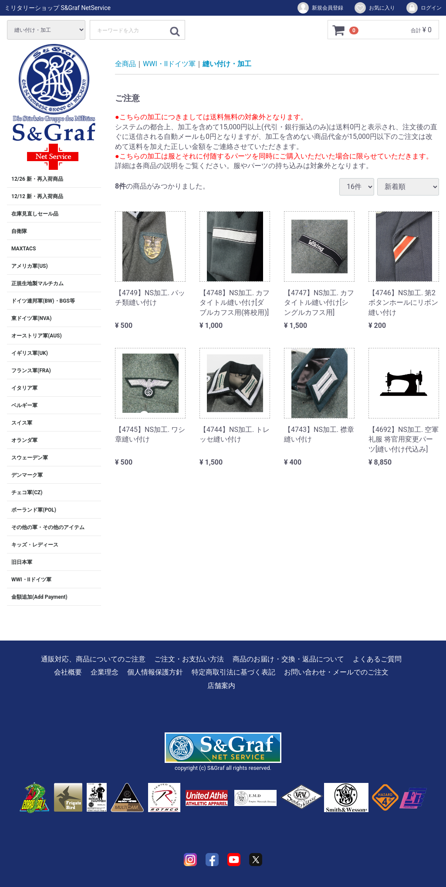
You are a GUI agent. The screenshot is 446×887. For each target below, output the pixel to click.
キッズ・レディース (34, 545)
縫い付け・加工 (227, 64)
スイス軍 (21, 423)
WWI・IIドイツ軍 (31, 580)
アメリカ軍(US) (29, 266)
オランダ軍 (24, 440)
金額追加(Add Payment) (39, 597)
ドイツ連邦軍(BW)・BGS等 (43, 301)
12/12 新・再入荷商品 (37, 196)
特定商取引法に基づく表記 (233, 672)
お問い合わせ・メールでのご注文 (336, 672)
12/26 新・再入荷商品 (37, 179)
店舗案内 (221, 685)
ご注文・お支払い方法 (189, 659)
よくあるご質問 (377, 659)
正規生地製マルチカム (37, 283)
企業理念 (104, 672)
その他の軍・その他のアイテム (47, 527)
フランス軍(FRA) (31, 371)
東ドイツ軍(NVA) (31, 318)
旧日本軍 (21, 562)
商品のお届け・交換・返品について (288, 659)
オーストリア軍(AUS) (36, 336)
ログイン (423, 7)
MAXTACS (23, 249)
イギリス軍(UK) (29, 353)
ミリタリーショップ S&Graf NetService (57, 7)
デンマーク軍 (27, 475)
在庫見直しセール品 (34, 214)
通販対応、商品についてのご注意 (93, 659)
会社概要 (68, 672)
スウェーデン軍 (29, 458)
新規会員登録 (320, 7)
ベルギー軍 (24, 405)
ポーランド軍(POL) (33, 510)
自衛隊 (19, 231)
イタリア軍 (24, 388)
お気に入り (374, 7)
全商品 (125, 64)
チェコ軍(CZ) (27, 492)
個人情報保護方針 (155, 672)
